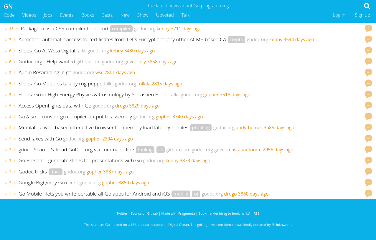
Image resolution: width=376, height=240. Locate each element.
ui (196, 194)
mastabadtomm (244, 149)
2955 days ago (278, 149)
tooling (145, 149)
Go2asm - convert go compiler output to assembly (75, 116)
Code (9, 15)
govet (130, 61)
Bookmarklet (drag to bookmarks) (224, 213)
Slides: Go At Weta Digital (47, 50)
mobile (181, 194)
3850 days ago (133, 182)
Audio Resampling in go (45, 72)
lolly (141, 61)
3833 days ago (195, 160)
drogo (121, 105)
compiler (121, 28)
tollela (143, 83)
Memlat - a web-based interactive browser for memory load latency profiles (104, 127)
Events (67, 15)
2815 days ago (167, 83)
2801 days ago (120, 72)
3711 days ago (186, 28)
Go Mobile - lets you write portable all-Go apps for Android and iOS (95, 193)
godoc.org (145, 28)
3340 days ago (187, 116)
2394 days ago (117, 138)
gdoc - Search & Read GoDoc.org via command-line (77, 149)
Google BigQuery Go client (48, 182)
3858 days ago (162, 61)
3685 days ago (279, 127)
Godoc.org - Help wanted (47, 61)
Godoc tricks (33, 171)
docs (55, 171)
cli (160, 149)
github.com (88, 61)
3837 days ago (118, 171)
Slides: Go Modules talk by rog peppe (61, 83)
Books (87, 15)
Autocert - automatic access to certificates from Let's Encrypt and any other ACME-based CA (123, 39)
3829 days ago (144, 105)
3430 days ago (139, 50)
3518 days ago (235, 94)
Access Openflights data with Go (55, 105)
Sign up (362, 15)
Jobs (48, 15)
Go (107, 224)
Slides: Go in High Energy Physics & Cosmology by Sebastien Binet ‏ (93, 94)
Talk (186, 15)
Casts (107, 15)
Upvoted (165, 15)
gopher (211, 94)
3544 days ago (298, 39)
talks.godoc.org (92, 50)
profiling (201, 127)
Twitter (122, 213)
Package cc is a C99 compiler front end (65, 28)
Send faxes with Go (40, 138)
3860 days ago (253, 194)
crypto (236, 39)
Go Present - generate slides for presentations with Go (80, 160)
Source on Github (144, 213)
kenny (163, 28)
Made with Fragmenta (178, 213)
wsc (99, 72)
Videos (29, 15)
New (125, 15)
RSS (256, 213)
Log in (339, 15)
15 (11, 28)
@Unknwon (280, 224)
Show (143, 15)
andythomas (249, 127)
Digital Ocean (179, 224)
